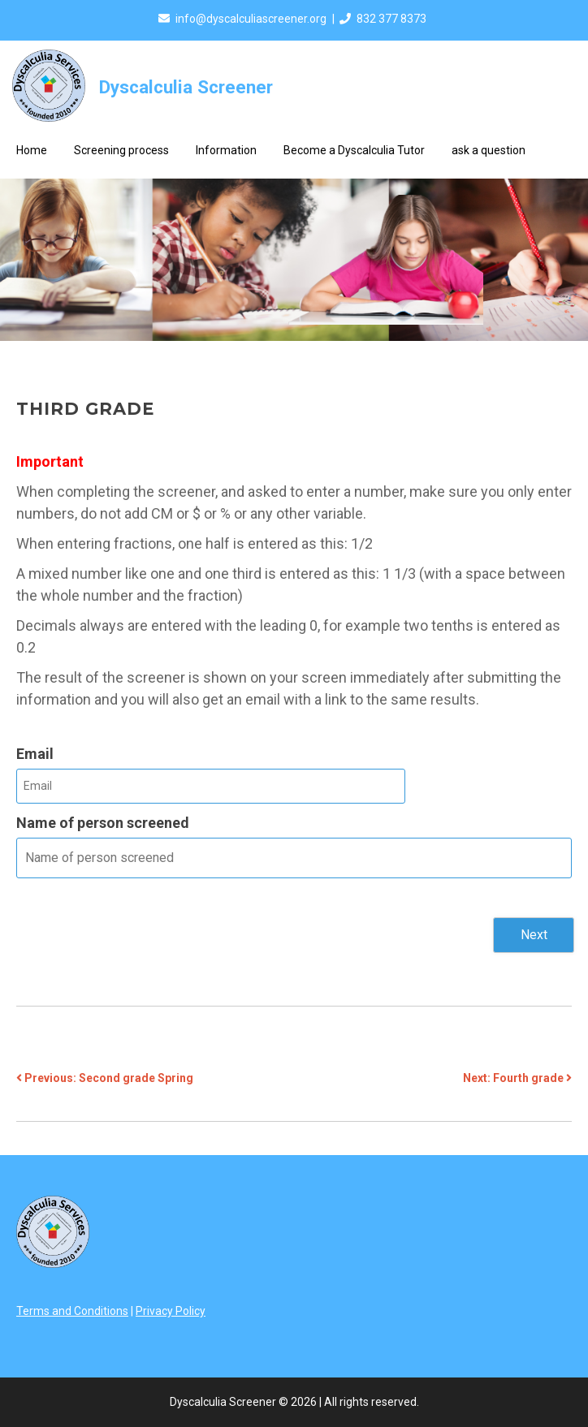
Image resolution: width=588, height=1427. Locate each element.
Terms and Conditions (72, 1310)
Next (534, 934)
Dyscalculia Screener (186, 86)
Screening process (121, 150)
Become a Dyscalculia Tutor (354, 150)
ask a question (488, 150)
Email (35, 753)
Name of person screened (102, 822)
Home (31, 150)
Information (226, 150)
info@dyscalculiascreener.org (250, 18)
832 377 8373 (391, 18)
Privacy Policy (170, 1310)
